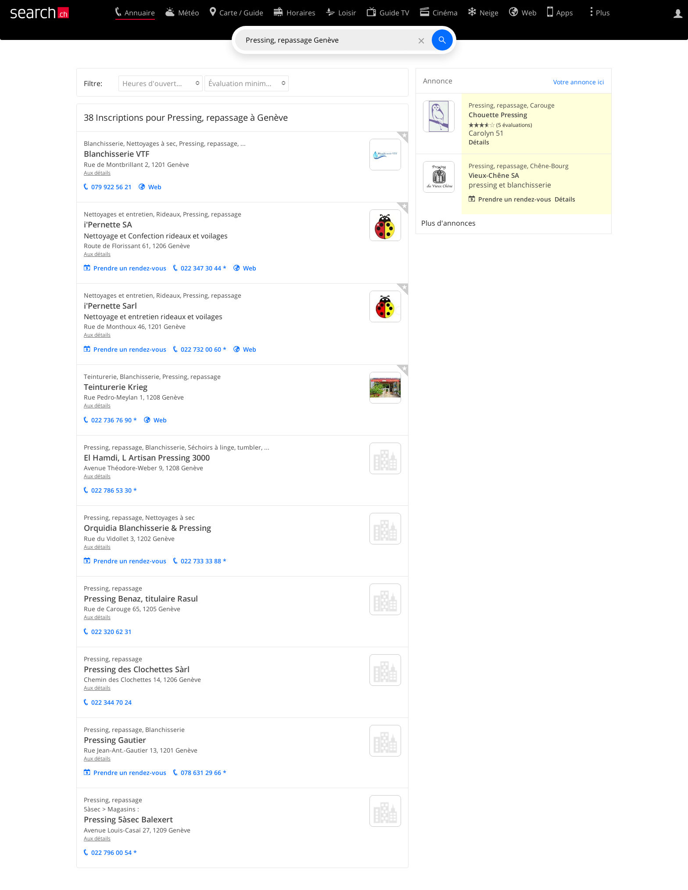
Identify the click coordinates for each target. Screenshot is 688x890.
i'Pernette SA (108, 224)
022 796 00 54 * (114, 852)
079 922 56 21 (111, 187)
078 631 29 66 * (203, 772)
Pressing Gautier (115, 740)
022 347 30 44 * (203, 268)
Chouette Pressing (498, 114)
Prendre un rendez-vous (129, 268)
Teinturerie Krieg (115, 387)
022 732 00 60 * (203, 349)
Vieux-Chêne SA (494, 175)
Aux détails (97, 173)
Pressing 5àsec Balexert (128, 819)
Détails (479, 142)
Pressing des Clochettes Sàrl (137, 669)
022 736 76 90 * (114, 420)
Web (154, 187)
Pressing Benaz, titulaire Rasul (141, 598)
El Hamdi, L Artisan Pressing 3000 (147, 457)
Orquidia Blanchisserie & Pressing (147, 527)
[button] (160, 83)
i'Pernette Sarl (110, 305)
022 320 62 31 (111, 631)
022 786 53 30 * (114, 490)
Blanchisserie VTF (117, 153)
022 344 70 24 (111, 702)
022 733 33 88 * (203, 561)
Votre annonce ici (578, 82)
